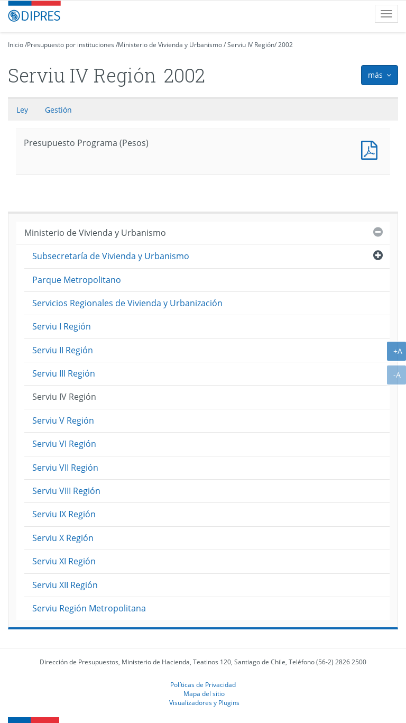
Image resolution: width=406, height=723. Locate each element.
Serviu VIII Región (66, 491)
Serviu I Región (61, 326)
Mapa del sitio (204, 693)
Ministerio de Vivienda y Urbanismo (170, 44)
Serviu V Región (63, 420)
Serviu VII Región (65, 467)
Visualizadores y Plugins (204, 702)
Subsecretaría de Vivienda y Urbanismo (110, 256)
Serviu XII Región (65, 585)
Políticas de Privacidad (203, 684)
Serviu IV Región (250, 44)
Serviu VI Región (64, 444)
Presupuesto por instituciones (70, 44)
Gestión (58, 110)
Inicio (15, 44)
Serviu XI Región (64, 561)
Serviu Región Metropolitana (89, 608)
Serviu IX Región (64, 514)
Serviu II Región (62, 350)
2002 (285, 44)
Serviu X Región (63, 538)
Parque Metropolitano (76, 280)
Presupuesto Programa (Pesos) (371, 149)
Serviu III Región (63, 373)
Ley (22, 110)
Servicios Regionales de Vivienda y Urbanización (127, 303)
